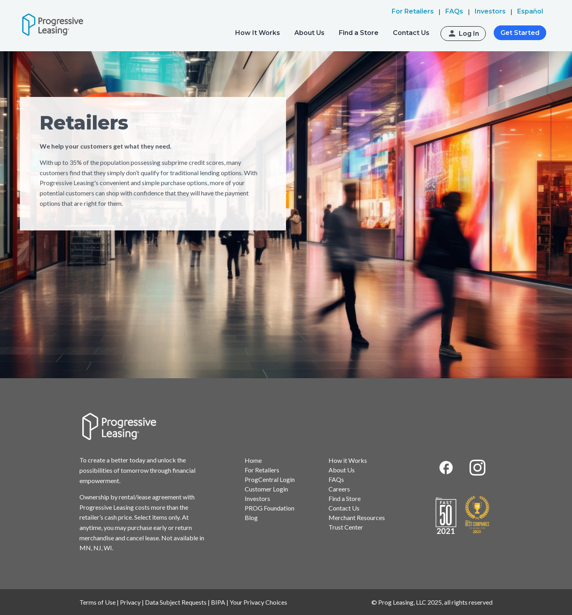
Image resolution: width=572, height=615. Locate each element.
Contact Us (411, 33)
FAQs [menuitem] (454, 11)
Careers (339, 489)
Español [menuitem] (530, 11)
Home (253, 460)
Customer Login (266, 489)
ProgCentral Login (270, 479)
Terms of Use (97, 602)
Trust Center (346, 527)
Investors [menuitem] (490, 11)
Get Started (519, 33)
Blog (251, 517)
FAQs (336, 479)
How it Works (348, 460)
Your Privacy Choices (258, 602)
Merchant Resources (357, 517)
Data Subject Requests (176, 602)
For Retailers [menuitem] (413, 11)
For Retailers (262, 470)
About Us (309, 33)
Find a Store (359, 33)
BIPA (218, 602)
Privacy (130, 602)
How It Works (257, 33)
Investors (257, 498)
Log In (469, 33)
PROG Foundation (269, 508)
